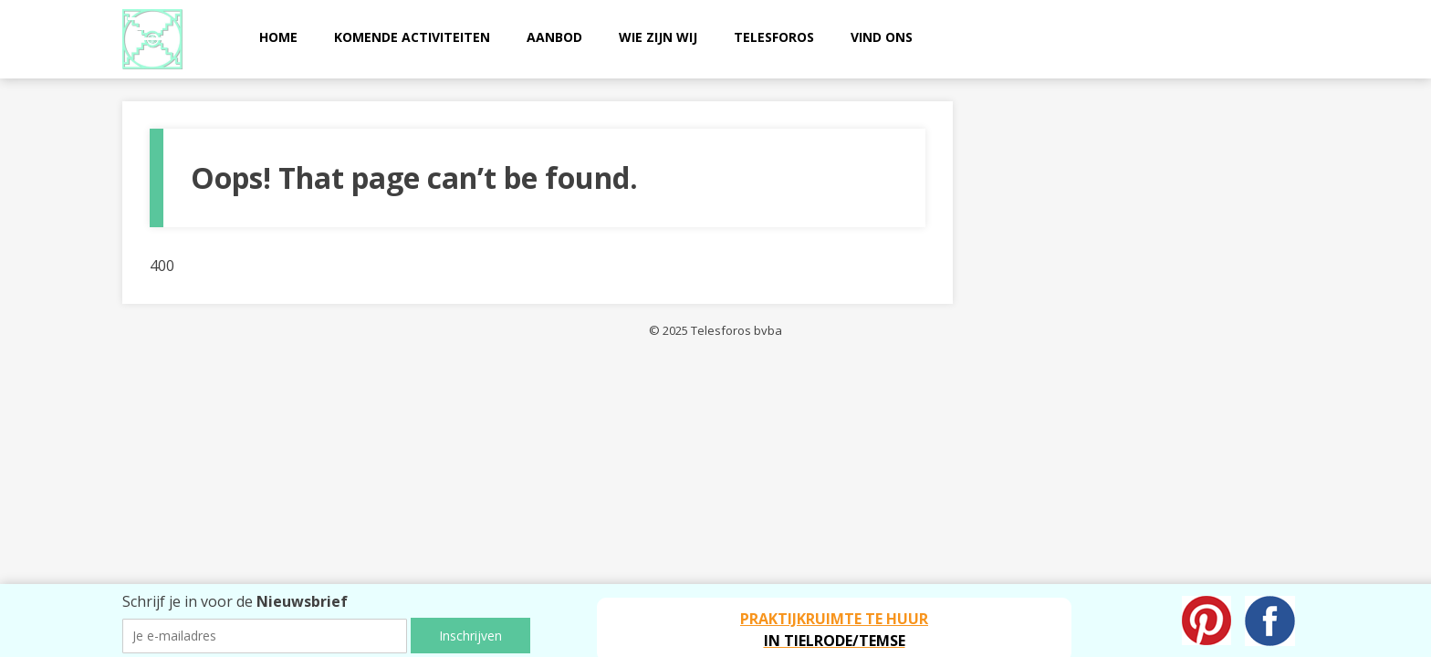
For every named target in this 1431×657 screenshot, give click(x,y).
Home (278, 37)
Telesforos (774, 37)
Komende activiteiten (412, 37)
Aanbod (554, 37)
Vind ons (882, 37)
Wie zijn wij (658, 37)
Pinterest (1206, 620)
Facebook (1270, 621)
